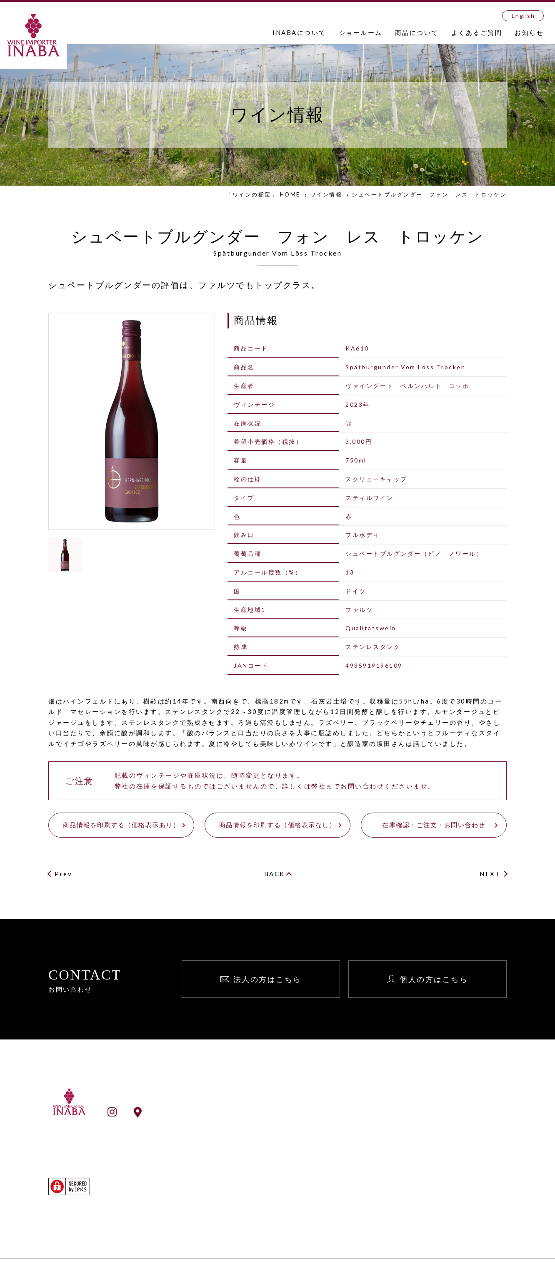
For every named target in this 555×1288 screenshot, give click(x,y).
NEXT (490, 874)
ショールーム (360, 32)
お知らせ (529, 32)
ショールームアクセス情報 (192, 1111)
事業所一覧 (286, 1140)
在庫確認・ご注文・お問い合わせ (433, 824)
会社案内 (283, 1129)
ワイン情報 (326, 194)
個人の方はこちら (434, 979)
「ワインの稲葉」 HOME (263, 194)
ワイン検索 (286, 1200)
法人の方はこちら (267, 979)
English (523, 15)
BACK (274, 874)
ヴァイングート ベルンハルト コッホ (407, 385)
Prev (63, 874)
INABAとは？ (290, 1117)
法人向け (449, 1117)
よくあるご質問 (476, 32)
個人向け (449, 1129)
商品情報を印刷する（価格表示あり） (121, 824)
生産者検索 (286, 1211)
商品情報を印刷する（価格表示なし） (277, 824)
